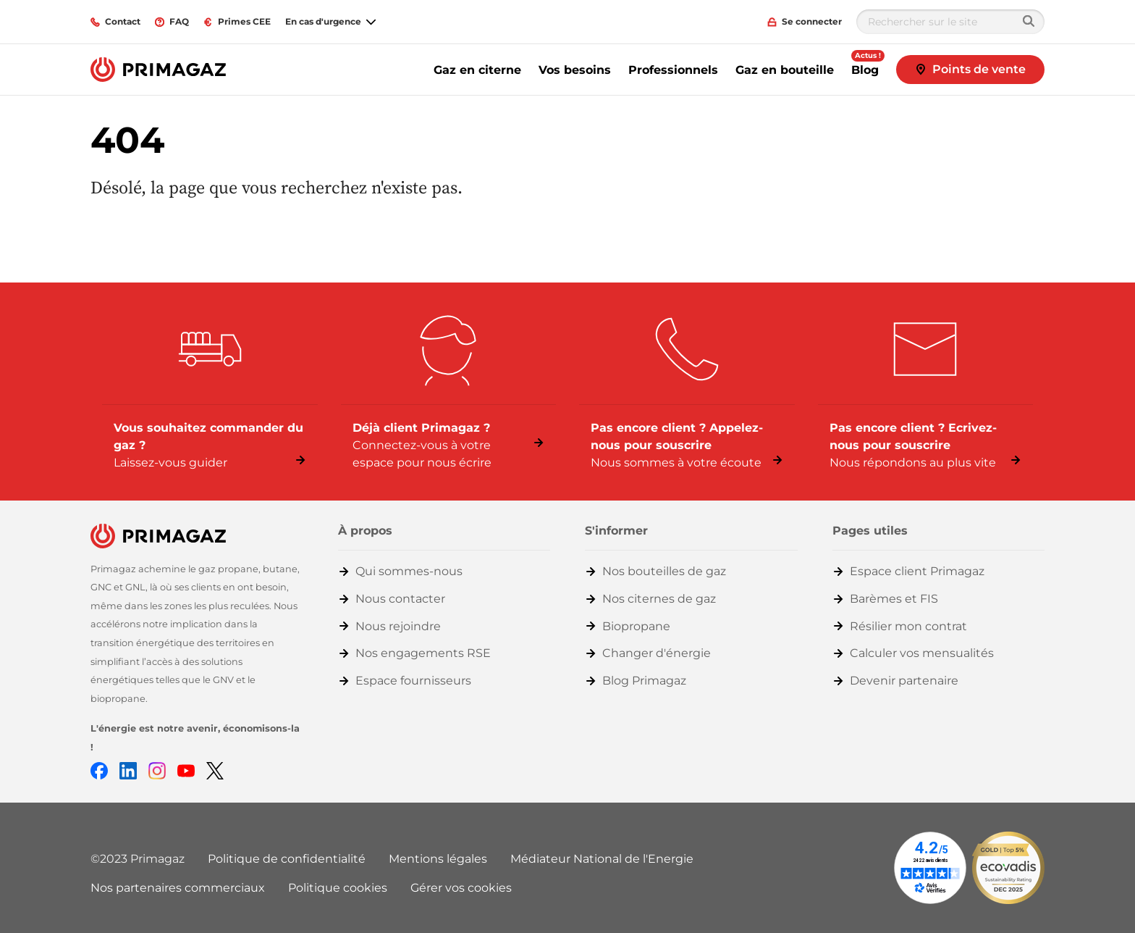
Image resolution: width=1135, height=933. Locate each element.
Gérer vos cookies (461, 888)
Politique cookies (337, 888)
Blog (865, 70)
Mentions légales (438, 859)
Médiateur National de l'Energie (601, 859)
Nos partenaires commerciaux (177, 888)
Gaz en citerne (477, 70)
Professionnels (673, 70)
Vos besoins (575, 70)
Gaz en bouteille (784, 70)
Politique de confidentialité (287, 859)
